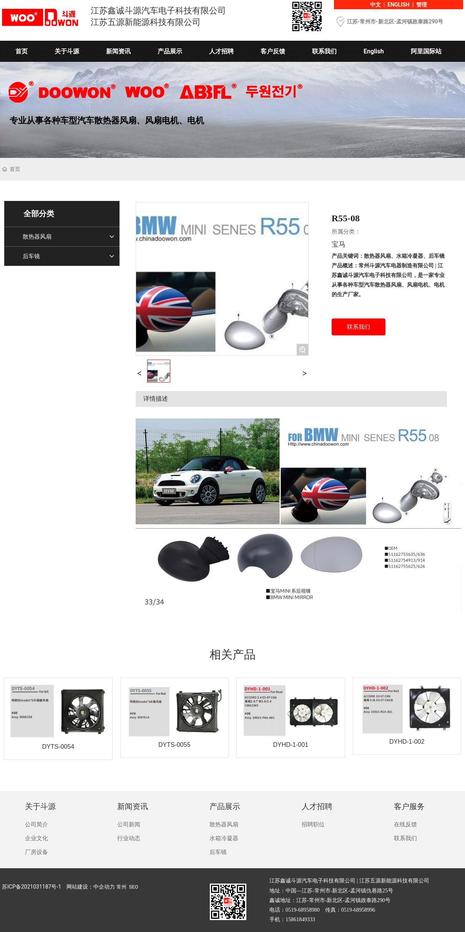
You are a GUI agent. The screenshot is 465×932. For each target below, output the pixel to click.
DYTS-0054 (58, 746)
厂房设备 (36, 852)
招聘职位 (313, 824)
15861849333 (300, 919)
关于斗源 (40, 806)
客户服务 (409, 806)
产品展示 (224, 806)
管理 (421, 5)
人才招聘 (317, 806)
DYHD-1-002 (407, 741)
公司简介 (36, 824)
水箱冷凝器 (223, 838)
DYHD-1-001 (290, 744)
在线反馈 (405, 824)
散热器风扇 (223, 824)
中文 (375, 5)
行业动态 (128, 838)
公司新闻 (128, 824)
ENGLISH (398, 5)
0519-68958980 (303, 910)
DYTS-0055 (174, 744)
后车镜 (218, 852)
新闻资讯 (132, 806)
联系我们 (405, 838)
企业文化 (36, 838)
